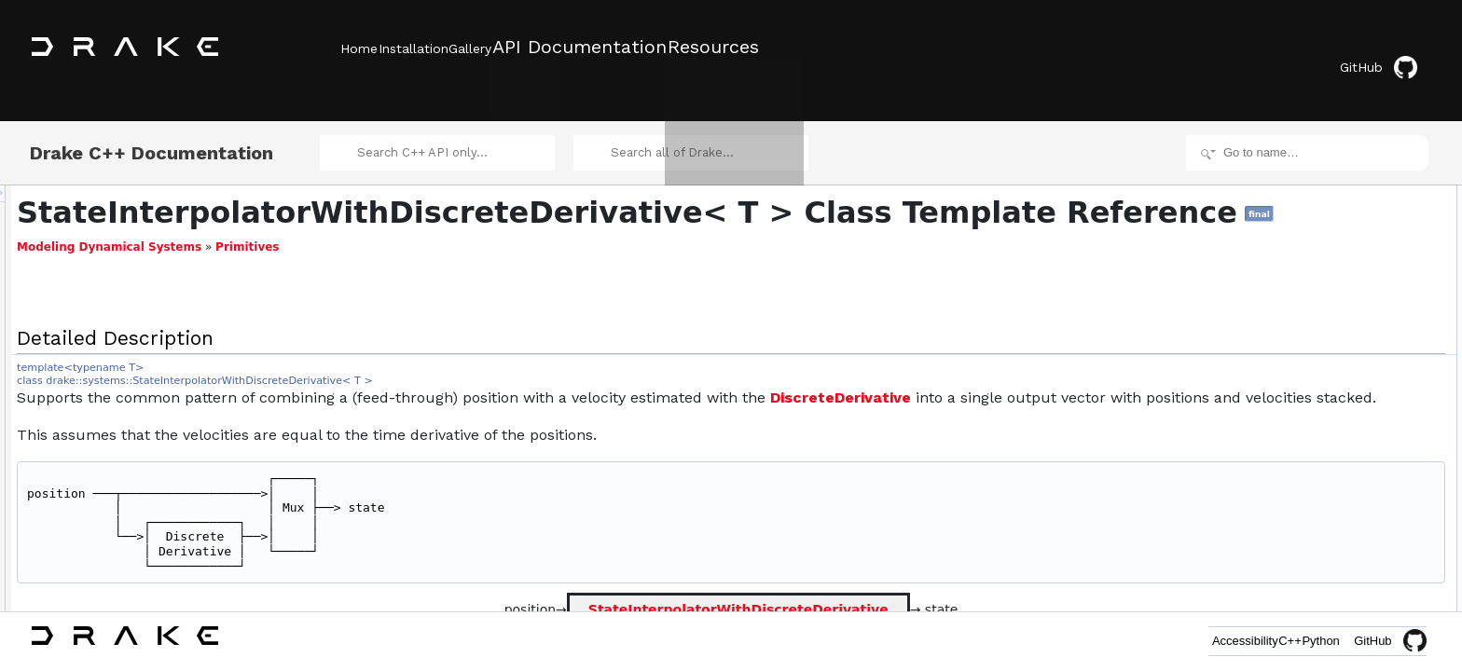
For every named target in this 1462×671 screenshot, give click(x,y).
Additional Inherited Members (1327, 439)
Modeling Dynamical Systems (342, 250)
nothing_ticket (1303, 542)
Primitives (480, 250)
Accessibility (1176, 641)
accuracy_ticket (1307, 583)
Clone (1283, 460)
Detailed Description (1304, 173)
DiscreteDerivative (1073, 401)
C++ (1249, 641)
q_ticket (1288, 603)
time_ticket (1295, 562)
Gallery (524, 47)
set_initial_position (1314, 255)
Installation (441, 47)
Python (1307, 641)
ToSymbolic (1297, 501)
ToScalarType (1303, 521)
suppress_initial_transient (1332, 234)
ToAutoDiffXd (1301, 480)
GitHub (1391, 49)
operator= (1312, 378)
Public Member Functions (1317, 193)
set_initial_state (1307, 275)
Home (359, 47)
